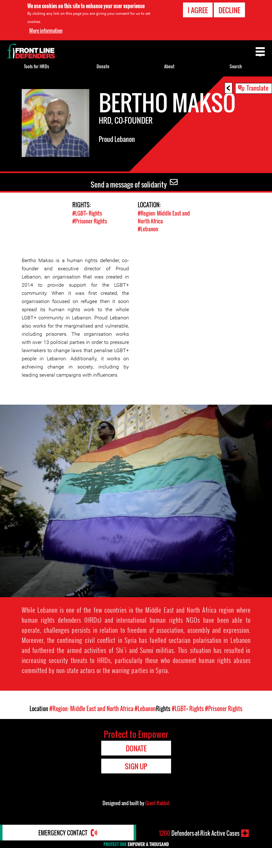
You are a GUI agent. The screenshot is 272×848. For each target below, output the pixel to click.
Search (236, 66)
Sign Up (136, 766)
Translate (258, 87)
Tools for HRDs (36, 66)
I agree (198, 10)
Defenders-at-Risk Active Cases (199, 833)
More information (46, 30)
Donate (103, 66)
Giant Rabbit (157, 803)
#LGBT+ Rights (87, 213)
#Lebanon (148, 229)
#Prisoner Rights (89, 221)
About (169, 66)
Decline (229, 10)
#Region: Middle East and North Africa (91, 709)
